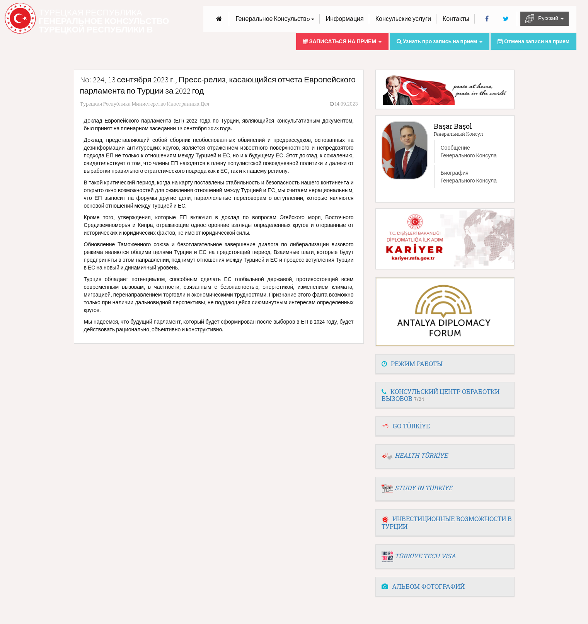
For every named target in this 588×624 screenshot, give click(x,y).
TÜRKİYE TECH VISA (425, 556)
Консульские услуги (403, 18)
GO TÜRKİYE (411, 426)
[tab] (445, 364)
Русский (544, 18)
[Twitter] (506, 19)
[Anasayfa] (219, 19)
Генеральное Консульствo (274, 18)
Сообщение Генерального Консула (469, 151)
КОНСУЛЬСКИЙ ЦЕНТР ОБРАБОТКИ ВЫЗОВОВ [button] (440, 394)
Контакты (456, 18)
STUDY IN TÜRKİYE (423, 488)
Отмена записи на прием (533, 41)
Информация (345, 18)
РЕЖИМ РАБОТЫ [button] (412, 364)
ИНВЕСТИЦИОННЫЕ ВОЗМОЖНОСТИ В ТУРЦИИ (447, 522)
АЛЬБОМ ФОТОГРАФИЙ (423, 586)
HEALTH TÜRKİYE (421, 455)
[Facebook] (487, 19)
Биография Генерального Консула (469, 176)
